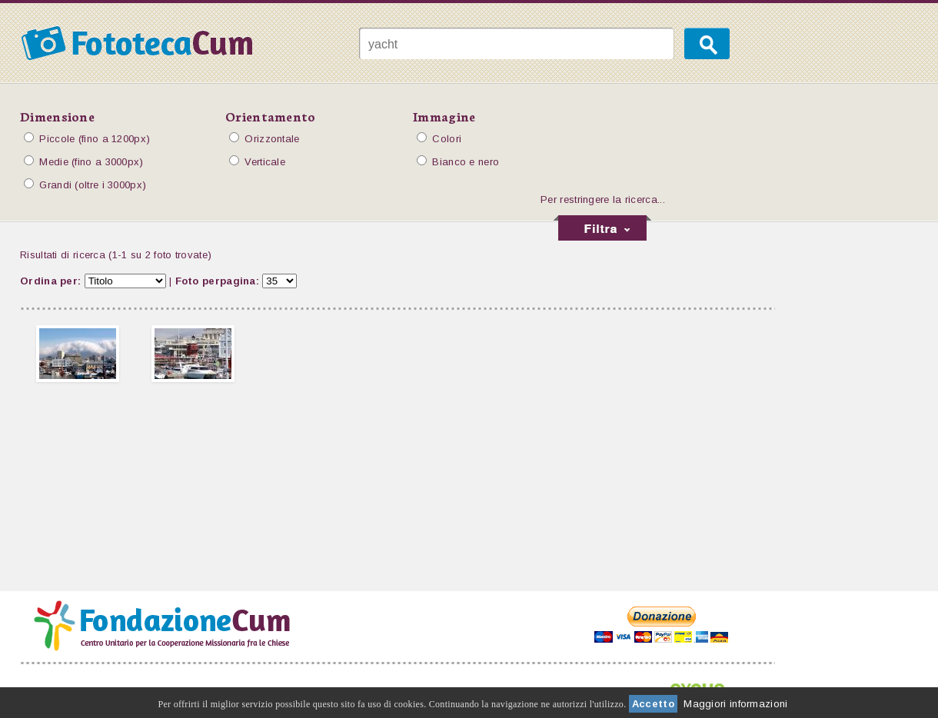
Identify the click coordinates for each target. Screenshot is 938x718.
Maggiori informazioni (735, 704)
